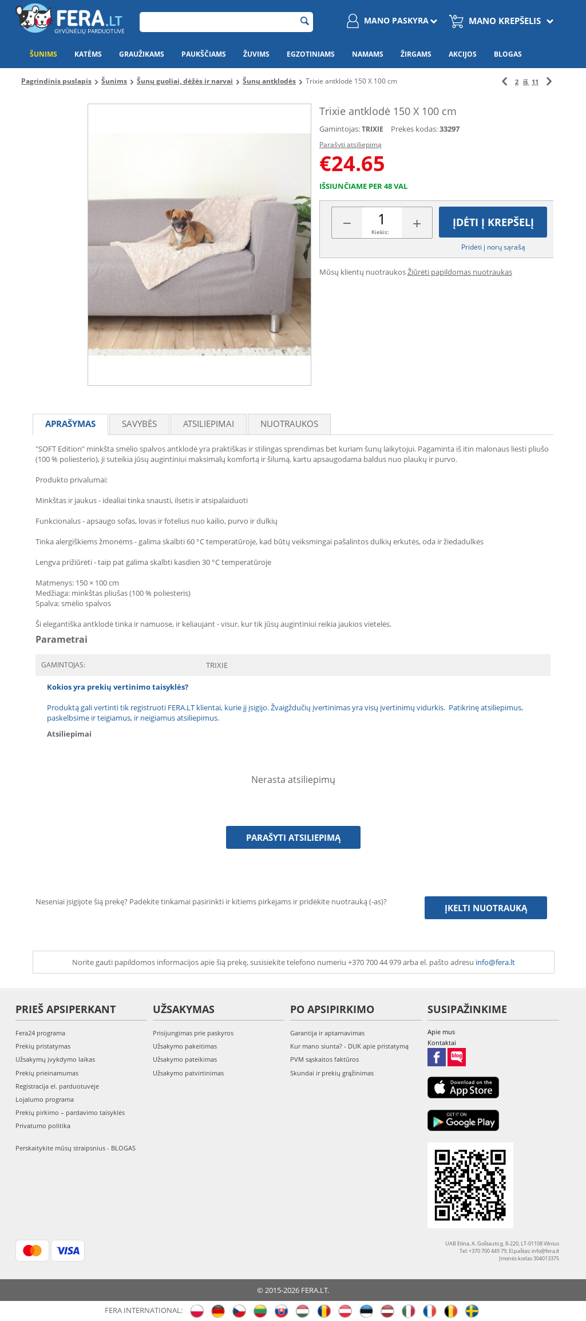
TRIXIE (372, 129)
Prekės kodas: (414, 129)
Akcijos (463, 54)
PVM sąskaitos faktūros (324, 1059)
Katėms (88, 54)
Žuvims (256, 54)
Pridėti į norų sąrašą (493, 247)
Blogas (508, 54)
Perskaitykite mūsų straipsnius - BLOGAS (75, 1148)
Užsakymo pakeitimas (185, 1046)
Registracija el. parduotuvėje (57, 1086)
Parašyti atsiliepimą (350, 144)
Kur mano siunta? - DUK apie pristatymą (349, 1046)
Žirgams (416, 54)
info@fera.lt (495, 962)
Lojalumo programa (44, 1099)
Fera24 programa (40, 1033)
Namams (367, 54)
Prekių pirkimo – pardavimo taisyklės (70, 1112)
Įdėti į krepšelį (493, 222)
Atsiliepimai (208, 423)
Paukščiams (203, 54)
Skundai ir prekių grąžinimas (332, 1073)
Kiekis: (380, 232)
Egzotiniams (311, 54)
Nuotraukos (289, 423)
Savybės (139, 423)
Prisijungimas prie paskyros (193, 1033)
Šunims (43, 54)
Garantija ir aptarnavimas (327, 1033)
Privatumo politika (42, 1125)
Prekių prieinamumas (46, 1073)
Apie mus (441, 1031)
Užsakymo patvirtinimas (188, 1073)
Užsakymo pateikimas (185, 1059)
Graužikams (141, 54)
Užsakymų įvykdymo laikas (55, 1059)
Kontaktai (441, 1042)
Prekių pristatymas (42, 1046)
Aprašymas (70, 423)
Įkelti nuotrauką (486, 907)
